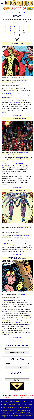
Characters (15, 13)
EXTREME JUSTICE (21, 249)
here (14, 23)
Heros (21, 13)
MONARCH (9, 94)
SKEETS (4, 112)
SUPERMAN (14, 323)
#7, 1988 (25, 294)
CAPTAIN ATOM (13, 102)
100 (20, 297)
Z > (31, 341)
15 (19, 232)
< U (3, 341)
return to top (17, 115)
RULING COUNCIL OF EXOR (21, 235)
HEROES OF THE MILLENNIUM (13, 311)
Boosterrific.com (6, 13)
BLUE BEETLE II (6, 244)
